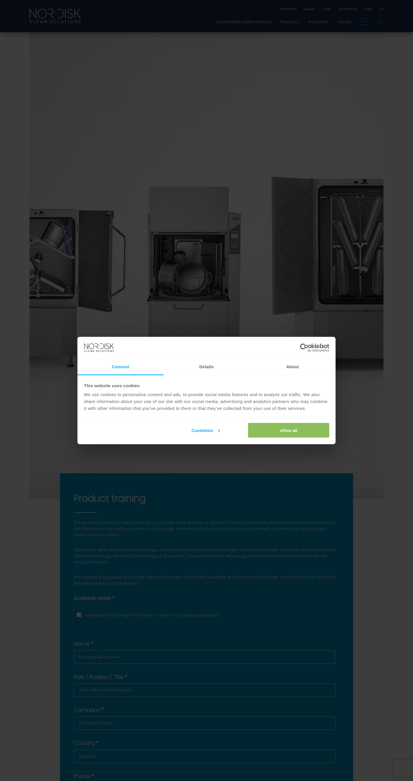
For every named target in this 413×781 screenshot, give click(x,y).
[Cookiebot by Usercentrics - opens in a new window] (304, 348)
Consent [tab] (120, 366)
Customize (206, 430)
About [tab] (292, 366)
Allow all (288, 430)
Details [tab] (206, 366)
